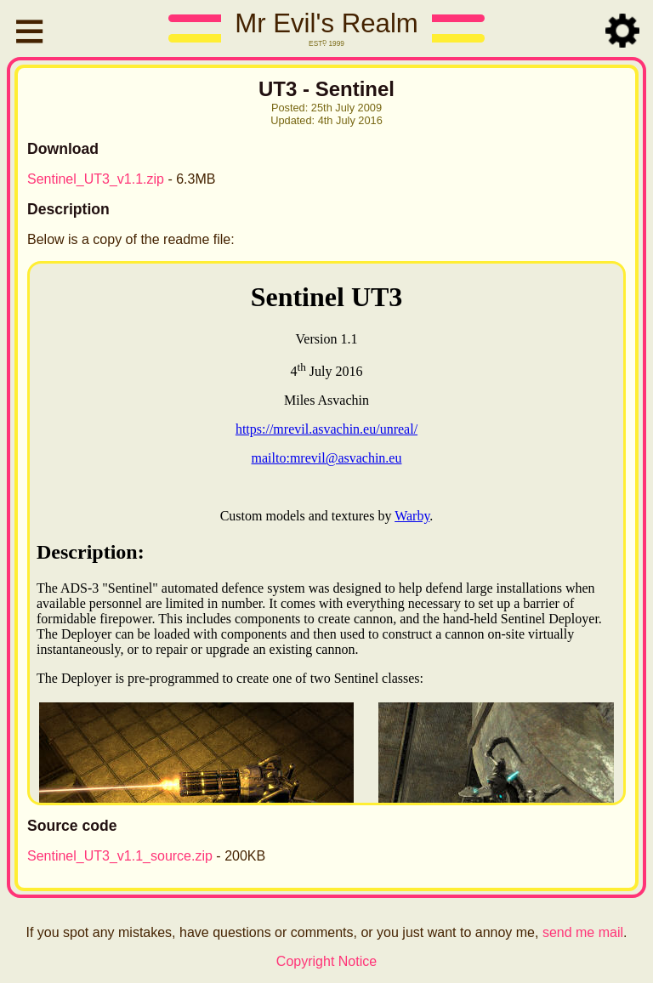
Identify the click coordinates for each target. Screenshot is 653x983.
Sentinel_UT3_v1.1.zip (95, 179)
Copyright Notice (326, 961)
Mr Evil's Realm (326, 23)
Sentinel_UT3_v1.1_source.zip (120, 856)
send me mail (582, 932)
